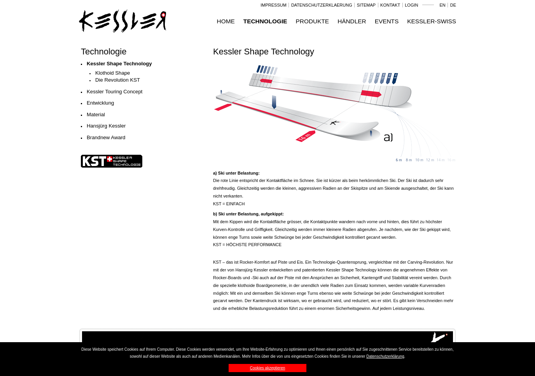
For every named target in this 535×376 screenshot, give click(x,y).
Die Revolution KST (117, 80)
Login (411, 5)
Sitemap (366, 5)
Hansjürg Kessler (106, 126)
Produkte (312, 21)
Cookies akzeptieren (267, 368)
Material (96, 114)
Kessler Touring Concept (114, 91)
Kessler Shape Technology (119, 63)
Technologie (265, 21)
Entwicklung (100, 103)
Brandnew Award (106, 137)
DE (453, 5)
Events (387, 21)
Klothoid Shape (112, 73)
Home (226, 21)
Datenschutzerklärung (385, 356)
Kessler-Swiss (431, 21)
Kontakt (390, 5)
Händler (351, 21)
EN (442, 5)
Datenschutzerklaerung (321, 5)
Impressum (274, 5)
